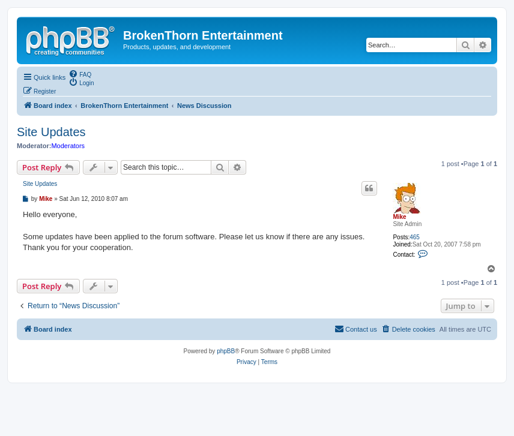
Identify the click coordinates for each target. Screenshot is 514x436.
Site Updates (51, 132)
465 (415, 237)
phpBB (226, 351)
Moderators (68, 145)
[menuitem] (79, 74)
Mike (399, 217)
